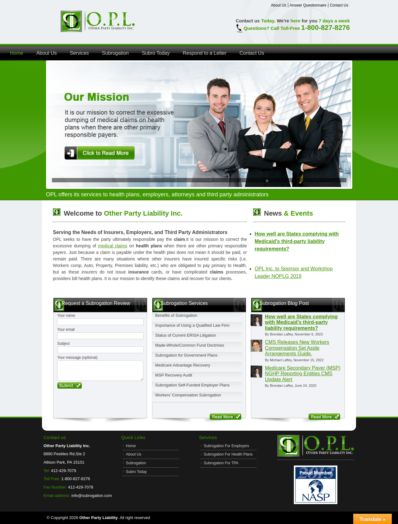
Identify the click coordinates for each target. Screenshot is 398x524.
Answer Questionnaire (308, 5)
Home (16, 53)
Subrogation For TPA (221, 463)
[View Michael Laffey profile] (256, 345)
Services (79, 53)
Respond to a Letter (205, 53)
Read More (225, 417)
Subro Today (156, 53)
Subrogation (115, 53)
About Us (278, 5)
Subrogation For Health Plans (228, 454)
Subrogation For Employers (226, 446)
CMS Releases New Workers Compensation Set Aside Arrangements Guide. (297, 347)
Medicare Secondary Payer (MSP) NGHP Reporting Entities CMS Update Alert (302, 373)
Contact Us (339, 5)
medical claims (112, 245)
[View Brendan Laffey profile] (256, 320)
